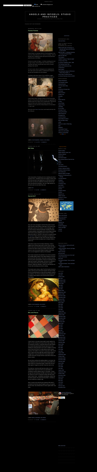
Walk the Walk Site (62, 55)
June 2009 (60, 366)
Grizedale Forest (62, 110)
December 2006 (61, 318)
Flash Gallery (61, 69)
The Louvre (60, 164)
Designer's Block (62, 190)
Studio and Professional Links (64, 66)
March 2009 (61, 363)
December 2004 (61, 281)
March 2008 (61, 344)
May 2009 (60, 365)
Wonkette (60, 96)
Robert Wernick (61, 99)
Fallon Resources (62, 113)
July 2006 (60, 309)
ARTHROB (60, 224)
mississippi (37, 417)
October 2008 (61, 356)
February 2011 (61, 385)
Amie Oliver (60, 185)
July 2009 (60, 368)
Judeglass (60, 180)
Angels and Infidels (62, 146)
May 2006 (60, 306)
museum (42, 139)
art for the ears (61, 253)
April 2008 (60, 345)
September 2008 (62, 354)
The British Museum (62, 166)
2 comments (43, 419)
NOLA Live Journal (62, 217)
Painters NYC (61, 187)
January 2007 (61, 320)
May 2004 (60, 278)
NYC (33, 187)
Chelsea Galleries (62, 154)
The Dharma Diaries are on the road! (66, 255)
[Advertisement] (46, 25)
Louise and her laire (62, 256)
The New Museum (62, 178)
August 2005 (61, 290)
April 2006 (60, 304)
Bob (59, 98)
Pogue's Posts (61, 104)
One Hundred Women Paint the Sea (66, 159)
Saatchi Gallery (61, 150)
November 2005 (61, 295)
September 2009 (62, 371)
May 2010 (60, 380)
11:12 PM (38, 142)
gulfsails (60, 220)
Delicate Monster (62, 84)
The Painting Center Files (63, 64)
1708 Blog (60, 106)
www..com (63, 134)
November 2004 (61, 280)
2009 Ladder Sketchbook (63, 266)
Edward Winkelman (62, 80)
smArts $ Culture (62, 117)
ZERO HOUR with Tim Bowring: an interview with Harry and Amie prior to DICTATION (66, 49)
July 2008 (60, 351)
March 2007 (61, 323)
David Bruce (61, 199)
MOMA (59, 162)
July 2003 (60, 275)
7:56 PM (37, 419)
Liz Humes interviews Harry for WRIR (66, 76)
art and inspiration (35, 139)
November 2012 (61, 387)
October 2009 (61, 373)
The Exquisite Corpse (63, 82)
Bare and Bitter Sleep (63, 120)
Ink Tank (60, 231)
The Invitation (61, 57)
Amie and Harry (61, 40)
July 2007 (60, 330)
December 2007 (61, 339)
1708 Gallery (61, 181)
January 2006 (61, 299)
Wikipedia (60, 127)
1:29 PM (37, 306)
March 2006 (61, 302)
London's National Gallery (64, 168)
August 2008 (61, 352)
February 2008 (61, 342)
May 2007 (60, 326)
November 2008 (61, 358)
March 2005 (61, 283)
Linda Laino (60, 156)
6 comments (44, 142)
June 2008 (60, 349)
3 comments (43, 306)
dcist (59, 125)
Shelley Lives (61, 94)
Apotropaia (60, 91)
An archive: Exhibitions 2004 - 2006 (66, 62)
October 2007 (61, 335)
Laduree (60, 229)
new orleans (46, 139)
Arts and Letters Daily (63, 85)
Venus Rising (61, 103)
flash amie (60, 258)
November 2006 (61, 316)
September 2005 (62, 292)
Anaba (59, 87)
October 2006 (61, 314)
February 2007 (61, 321)
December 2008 (61, 359)
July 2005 (60, 288)
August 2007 (61, 332)
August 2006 (61, 311)
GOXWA (60, 188)
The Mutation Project (62, 129)
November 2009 (61, 375)
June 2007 (60, 328)
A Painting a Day (62, 183)
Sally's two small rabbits (63, 130)
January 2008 (61, 340)
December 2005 (61, 297)
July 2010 (60, 384)
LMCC (59, 161)
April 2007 (60, 325)
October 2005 (61, 294)
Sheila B (60, 192)
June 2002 (60, 273)
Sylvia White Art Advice (63, 118)
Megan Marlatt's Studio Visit (64, 152)
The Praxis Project (62, 157)
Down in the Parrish (62, 215)
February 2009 (61, 361)
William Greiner (61, 195)
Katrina (33, 417)
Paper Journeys (61, 251)
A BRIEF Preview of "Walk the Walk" (66, 59)
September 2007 (62, 333)
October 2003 (61, 276)
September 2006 (62, 313)
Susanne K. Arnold (62, 197)
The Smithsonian (62, 171)
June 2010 (60, 382)
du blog (60, 101)
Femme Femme (33, 30)
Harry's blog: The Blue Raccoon (65, 74)
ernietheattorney (61, 218)
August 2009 (61, 370)
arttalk (59, 122)
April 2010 (60, 378)
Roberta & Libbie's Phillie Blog (65, 123)
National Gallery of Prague (64, 173)
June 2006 (60, 307)
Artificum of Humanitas (63, 132)
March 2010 (61, 377)
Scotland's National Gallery (64, 170)
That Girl (31, 235)
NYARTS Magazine (62, 225)
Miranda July (61, 222)
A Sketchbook (61, 67)
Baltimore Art (61, 194)
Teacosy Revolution (62, 111)
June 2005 (60, 287)
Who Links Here (61, 445)
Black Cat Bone (61, 92)
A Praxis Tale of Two (62, 60)
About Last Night (62, 227)
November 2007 (61, 337)
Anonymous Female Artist (64, 89)
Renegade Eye (61, 115)
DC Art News (61, 108)
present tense (66, 35)
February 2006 (61, 300)
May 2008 (60, 347)
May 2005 (60, 285)
